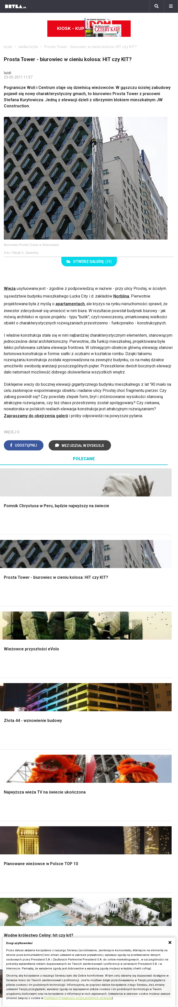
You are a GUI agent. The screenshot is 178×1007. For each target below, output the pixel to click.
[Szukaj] (156, 6)
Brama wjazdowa (83, 705)
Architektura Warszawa (24, 845)
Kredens (75, 794)
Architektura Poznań (22, 862)
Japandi (75, 747)
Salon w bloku (139, 735)
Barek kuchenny (81, 799)
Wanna (133, 694)
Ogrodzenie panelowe (87, 683)
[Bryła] (15, 6)
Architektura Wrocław (22, 856)
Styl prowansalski (24, 764)
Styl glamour (19, 741)
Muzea (129, 850)
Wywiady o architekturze (144, 879)
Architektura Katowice (23, 868)
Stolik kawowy (80, 805)
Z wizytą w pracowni (22, 926)
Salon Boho (137, 747)
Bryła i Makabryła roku (23, 915)
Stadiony (71, 856)
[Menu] (171, 6)
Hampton (16, 735)
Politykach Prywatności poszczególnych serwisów (78, 998)
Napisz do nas (106, 915)
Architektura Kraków (21, 850)
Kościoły (130, 856)
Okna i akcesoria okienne (90, 700)
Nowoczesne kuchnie (27, 805)
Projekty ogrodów (24, 683)
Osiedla (70, 850)
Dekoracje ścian (141, 671)
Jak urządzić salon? (145, 730)
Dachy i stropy (80, 694)
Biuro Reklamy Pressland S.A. (119, 909)
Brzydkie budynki (19, 874)
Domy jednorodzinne (81, 845)
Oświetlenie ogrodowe (28, 671)
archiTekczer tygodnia (23, 903)
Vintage (74, 735)
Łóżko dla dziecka (84, 788)
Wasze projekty (18, 909)
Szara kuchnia (20, 794)
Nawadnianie (19, 677)
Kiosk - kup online (89, 28)
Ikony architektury (138, 845)
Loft (12, 758)
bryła (8, 46)
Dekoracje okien (141, 683)
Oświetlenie (137, 700)
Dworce (70, 868)
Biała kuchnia (19, 788)
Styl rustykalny (21, 752)
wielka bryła (28, 46)
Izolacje (75, 688)
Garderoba (136, 688)
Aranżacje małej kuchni (28, 799)
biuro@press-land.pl (111, 903)
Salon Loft (136, 752)
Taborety (75, 817)
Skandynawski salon (145, 741)
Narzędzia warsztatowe (89, 677)
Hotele (129, 868)
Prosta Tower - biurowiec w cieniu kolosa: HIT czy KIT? (90, 46)
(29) (89, 261)
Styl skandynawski (24, 747)
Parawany (76, 811)
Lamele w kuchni (23, 811)
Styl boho (16, 730)
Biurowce (71, 862)
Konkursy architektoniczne (27, 932)
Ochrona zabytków (20, 921)
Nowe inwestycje (138, 874)
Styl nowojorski (81, 741)
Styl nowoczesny (83, 752)
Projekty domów (82, 671)
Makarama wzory (142, 677)
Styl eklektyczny (82, 730)
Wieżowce (132, 862)
